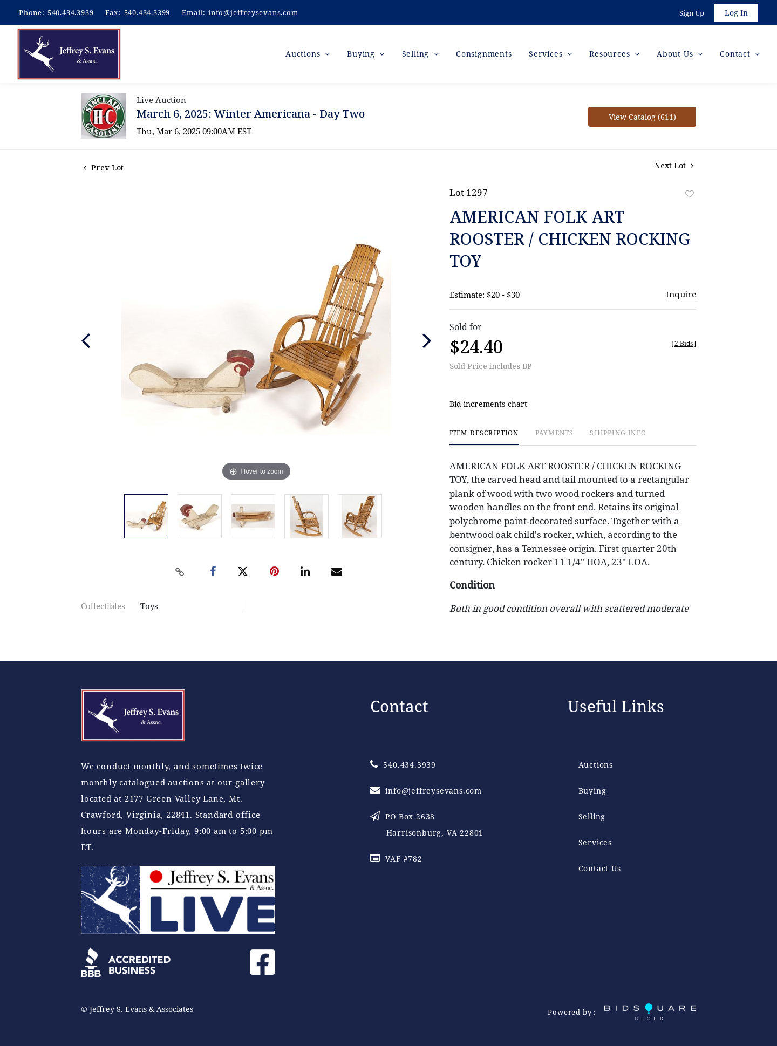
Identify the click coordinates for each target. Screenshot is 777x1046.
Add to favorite (689, 194)
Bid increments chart (488, 404)
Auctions (595, 765)
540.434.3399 (147, 12)
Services (595, 842)
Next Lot (674, 165)
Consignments (484, 54)
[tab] (484, 437)
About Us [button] (676, 54)
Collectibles (103, 605)
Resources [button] (610, 54)
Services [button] (547, 54)
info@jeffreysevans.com (253, 12)
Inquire (681, 294)
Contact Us (599, 868)
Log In (736, 13)
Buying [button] (362, 54)
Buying (592, 790)
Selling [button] (417, 54)
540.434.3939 (70, 12)
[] (683, 343)
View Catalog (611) (642, 117)
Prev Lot (104, 167)
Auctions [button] (304, 54)
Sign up (691, 13)
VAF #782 (396, 858)
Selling (592, 816)
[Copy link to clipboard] (180, 571)
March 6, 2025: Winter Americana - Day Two (251, 113)
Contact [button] (736, 54)
